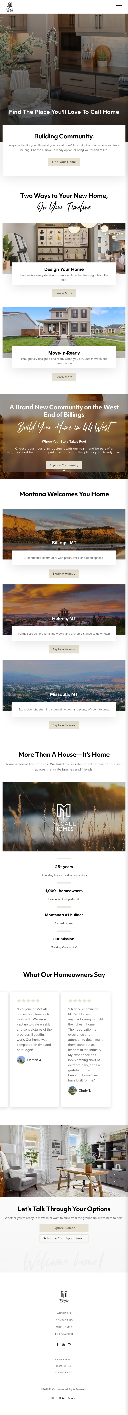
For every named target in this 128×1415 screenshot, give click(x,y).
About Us (64, 1313)
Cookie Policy (64, 1372)
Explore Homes (64, 573)
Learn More (64, 293)
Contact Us (64, 1320)
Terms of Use (64, 1366)
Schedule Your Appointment (64, 1238)
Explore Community (64, 465)
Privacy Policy (64, 1359)
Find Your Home (64, 162)
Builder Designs (67, 1398)
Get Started (64, 1334)
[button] (64, 470)
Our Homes (64, 1327)
